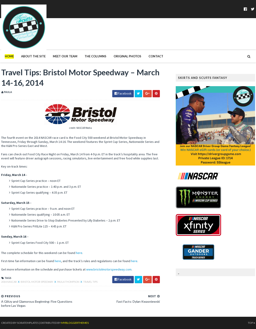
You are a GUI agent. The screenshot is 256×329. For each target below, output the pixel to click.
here (79, 253)
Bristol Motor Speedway (37, 281)
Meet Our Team (65, 56)
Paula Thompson (68, 281)
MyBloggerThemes (75, 322)
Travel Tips (90, 281)
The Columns (95, 56)
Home (9, 56)
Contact (156, 56)
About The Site (33, 56)
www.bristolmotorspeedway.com (109, 269)
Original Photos (127, 56)
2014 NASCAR (9, 281)
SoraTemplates (28, 322)
